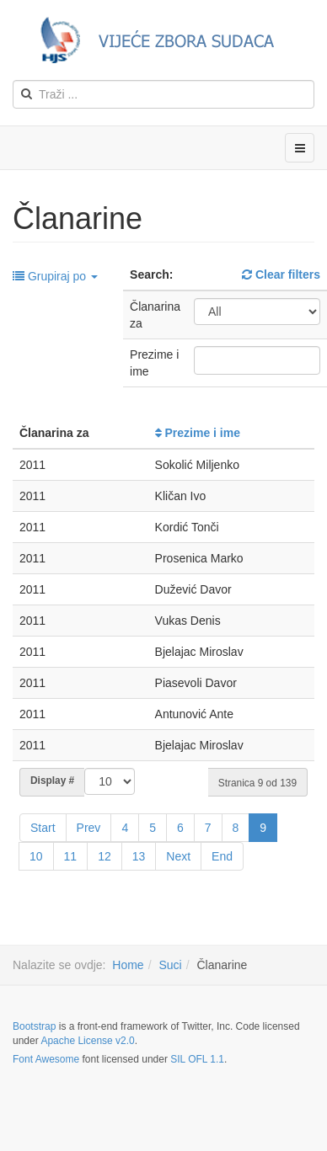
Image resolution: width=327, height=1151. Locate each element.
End (222, 856)
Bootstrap (34, 1026)
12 (104, 856)
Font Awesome (46, 1059)
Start (43, 827)
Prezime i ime (197, 433)
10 (36, 856)
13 (139, 856)
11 (71, 856)
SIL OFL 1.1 (197, 1059)
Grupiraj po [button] (55, 276)
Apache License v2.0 (87, 1041)
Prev (89, 827)
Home (127, 965)
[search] (163, 94)
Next (178, 856)
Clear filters (281, 274)
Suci (169, 965)
